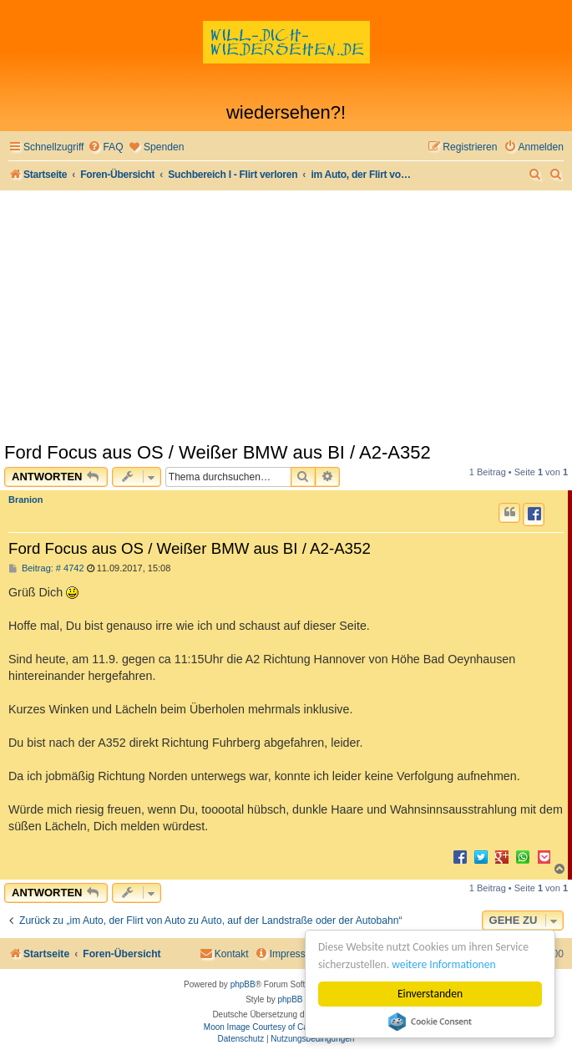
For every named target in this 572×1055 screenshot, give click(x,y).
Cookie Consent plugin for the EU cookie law (430, 1021)
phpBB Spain (301, 999)
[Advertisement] (286, 316)
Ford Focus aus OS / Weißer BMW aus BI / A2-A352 (217, 452)
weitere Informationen (443, 964)
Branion (25, 500)
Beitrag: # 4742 (46, 568)
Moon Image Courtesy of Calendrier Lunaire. (286, 1027)
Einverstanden (430, 994)
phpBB (243, 984)
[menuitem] (105, 147)
